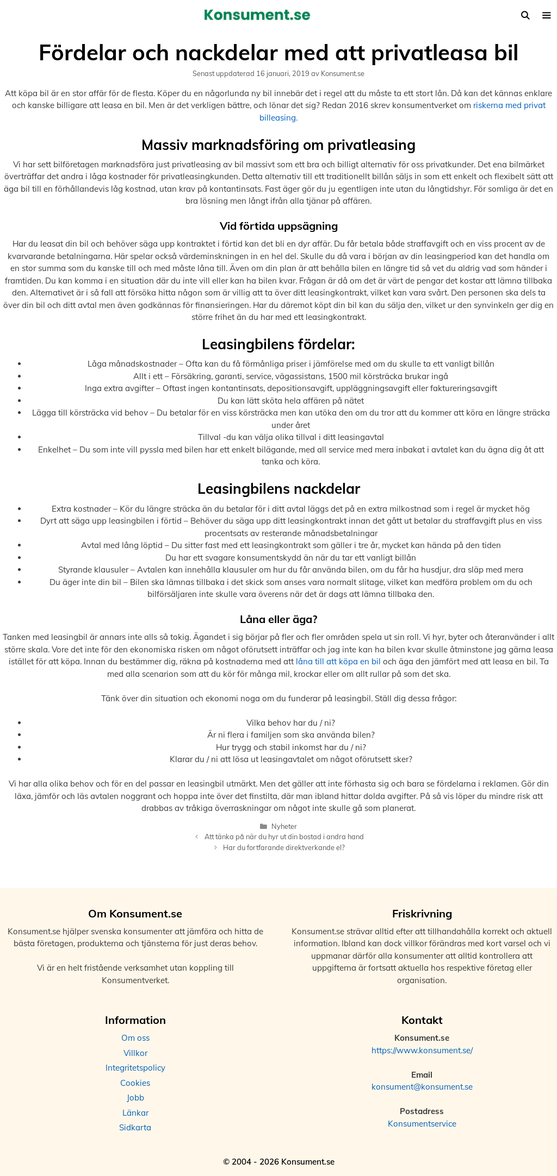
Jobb (135, 1097)
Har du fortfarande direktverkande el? (284, 847)
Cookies (135, 1083)
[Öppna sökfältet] (524, 15)
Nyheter (284, 826)
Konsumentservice (422, 1123)
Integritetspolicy (135, 1067)
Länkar (135, 1113)
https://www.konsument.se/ (422, 1050)
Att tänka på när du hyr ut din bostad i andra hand (284, 836)
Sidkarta (135, 1127)
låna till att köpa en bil (338, 661)
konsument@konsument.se (422, 1086)
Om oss (135, 1038)
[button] (546, 15)
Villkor (135, 1053)
